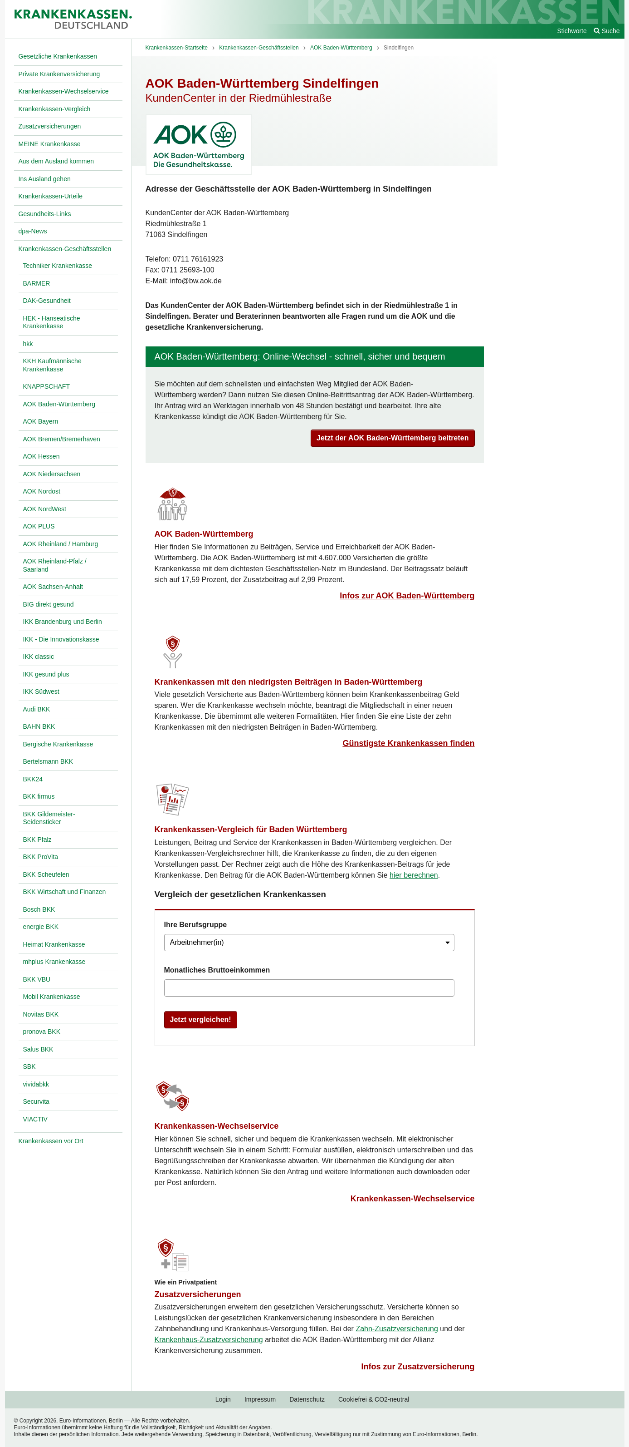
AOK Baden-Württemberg (204, 533)
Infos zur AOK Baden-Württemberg (407, 595)
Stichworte (571, 31)
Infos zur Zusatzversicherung (417, 1366)
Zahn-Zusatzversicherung (397, 1329)
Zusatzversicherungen (198, 1294)
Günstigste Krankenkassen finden (408, 743)
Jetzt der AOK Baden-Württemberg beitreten (392, 438)
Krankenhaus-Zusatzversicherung (209, 1339)
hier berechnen (414, 875)
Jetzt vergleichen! (200, 1019)
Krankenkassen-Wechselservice (217, 1126)
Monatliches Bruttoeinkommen (217, 970)
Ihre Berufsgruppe (195, 924)
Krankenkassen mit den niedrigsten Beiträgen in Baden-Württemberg (289, 681)
